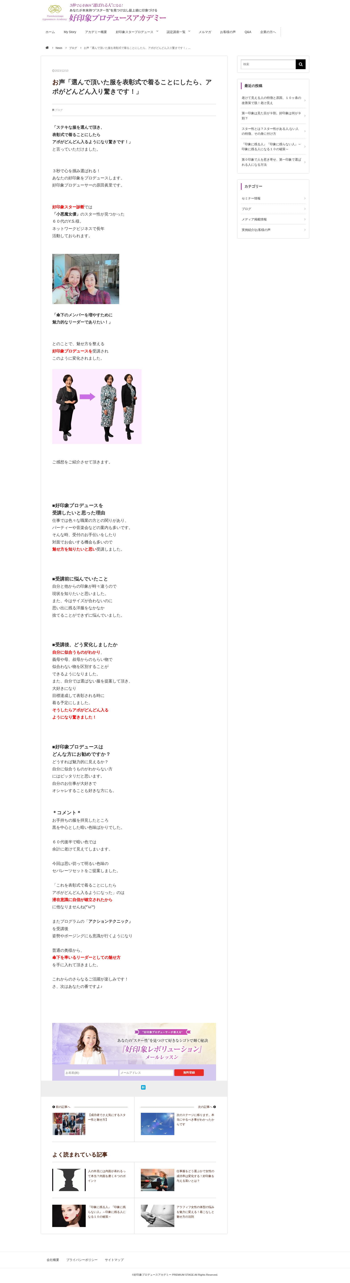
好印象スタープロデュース (135, 31)
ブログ (73, 47)
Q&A (254, 31)
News (59, 47)
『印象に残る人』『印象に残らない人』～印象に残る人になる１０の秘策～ (270, 143)
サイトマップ (113, 1258)
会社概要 (53, 1258)
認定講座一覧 (179, 31)
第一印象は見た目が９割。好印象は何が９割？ (270, 114)
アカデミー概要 (97, 31)
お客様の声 (234, 31)
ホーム (50, 31)
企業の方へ (275, 31)
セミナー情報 (250, 193)
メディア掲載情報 (253, 212)
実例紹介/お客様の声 (255, 222)
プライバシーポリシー (81, 1258)
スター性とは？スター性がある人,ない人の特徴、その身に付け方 (271, 128)
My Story (70, 31)
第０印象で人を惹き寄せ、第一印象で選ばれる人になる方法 (270, 157)
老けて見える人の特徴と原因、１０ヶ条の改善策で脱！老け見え (270, 99)
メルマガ (211, 31)
